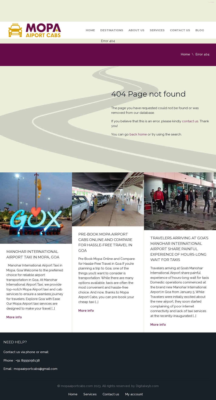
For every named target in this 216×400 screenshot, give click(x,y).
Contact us (180, 30)
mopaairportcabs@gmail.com (35, 369)
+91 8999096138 (28, 360)
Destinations (111, 30)
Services (157, 30)
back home (138, 134)
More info (14, 317)
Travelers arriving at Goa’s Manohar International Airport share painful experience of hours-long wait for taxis (179, 249)
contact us (190, 121)
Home (90, 30)
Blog (199, 30)
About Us (136, 30)
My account (134, 394)
